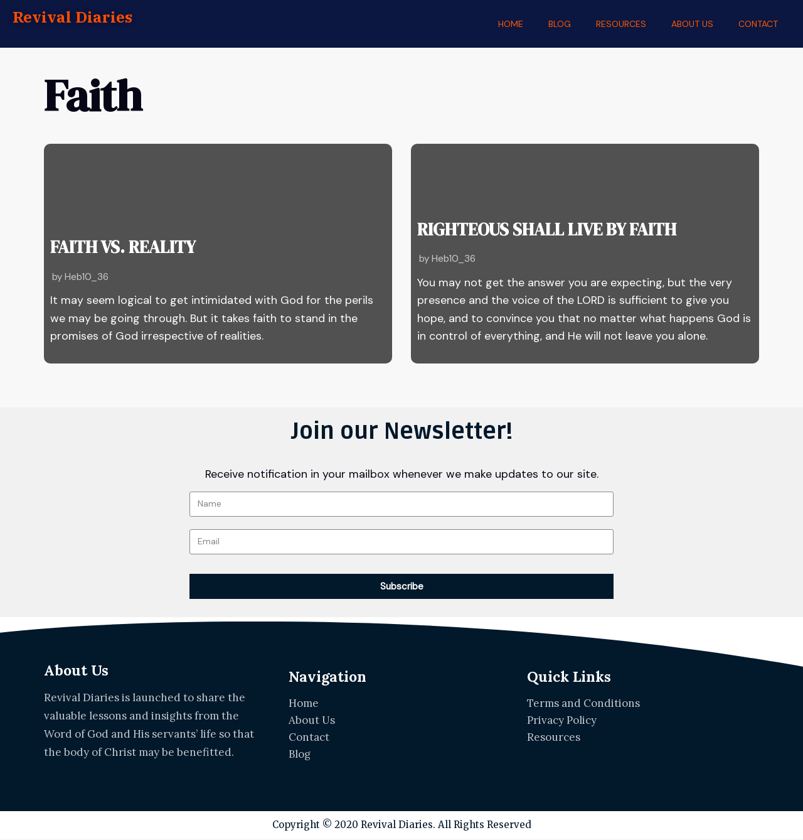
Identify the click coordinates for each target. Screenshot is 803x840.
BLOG (559, 24)
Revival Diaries (73, 17)
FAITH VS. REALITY (112, 250)
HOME (510, 24)
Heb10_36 (87, 276)
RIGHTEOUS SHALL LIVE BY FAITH (528, 232)
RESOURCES (621, 24)
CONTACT (758, 24)
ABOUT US (692, 24)
